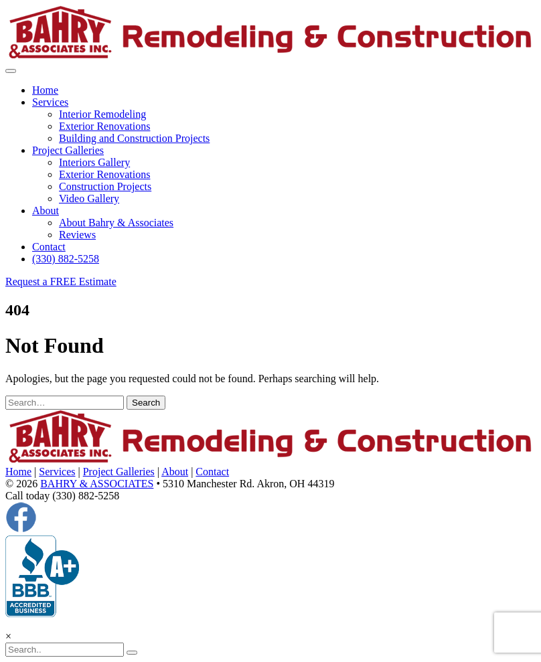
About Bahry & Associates (116, 222)
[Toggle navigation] (10, 71)
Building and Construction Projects (134, 138)
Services (50, 102)
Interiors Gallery (94, 162)
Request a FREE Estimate (61, 281)
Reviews (77, 234)
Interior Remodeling (102, 114)
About (45, 210)
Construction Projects (105, 186)
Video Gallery (89, 198)
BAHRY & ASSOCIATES (96, 483)
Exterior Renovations (104, 126)
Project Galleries (68, 150)
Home (45, 90)
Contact (49, 246)
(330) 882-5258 (65, 258)
